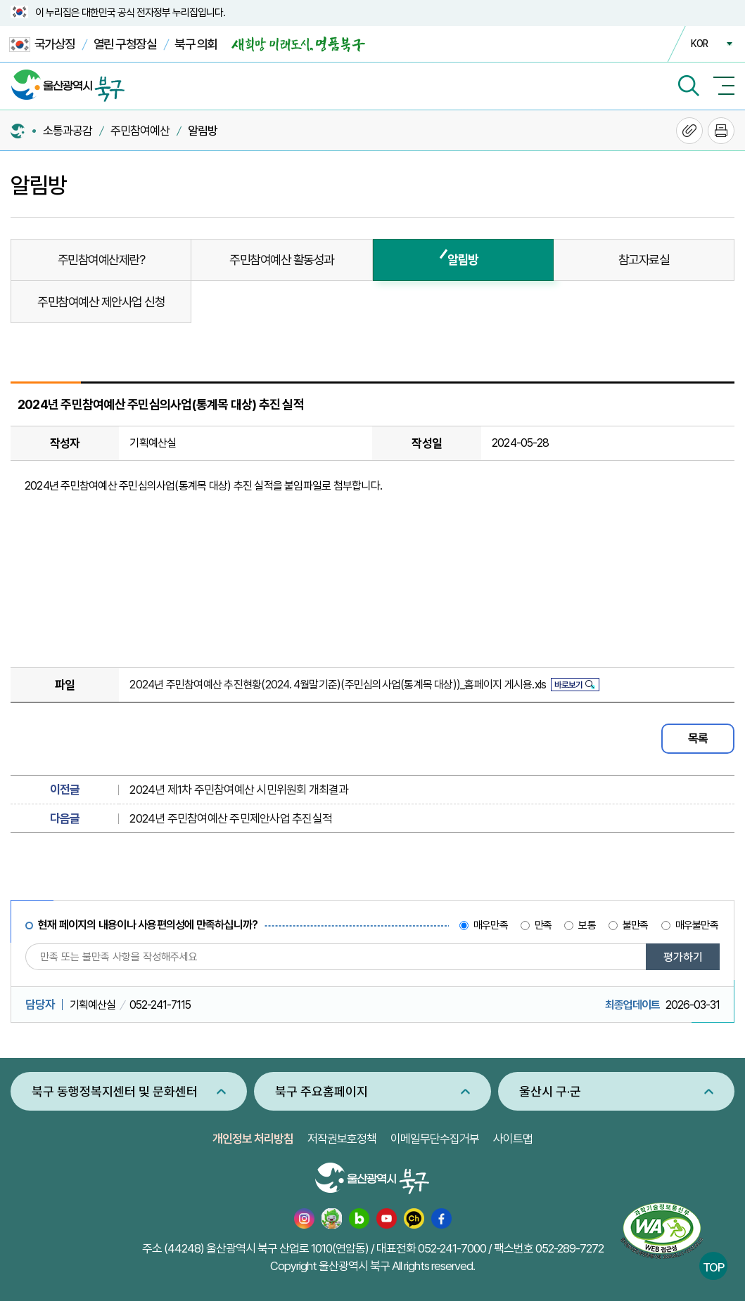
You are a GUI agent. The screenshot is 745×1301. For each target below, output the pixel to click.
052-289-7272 (569, 1248)
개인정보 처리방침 (252, 1139)
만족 (543, 925)
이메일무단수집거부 (434, 1139)
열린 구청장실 (125, 44)
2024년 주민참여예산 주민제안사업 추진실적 (230, 818)
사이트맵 (513, 1139)
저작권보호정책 (341, 1139)
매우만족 (490, 925)
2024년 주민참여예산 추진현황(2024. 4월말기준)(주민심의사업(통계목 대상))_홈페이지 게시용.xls (337, 684)
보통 (586, 925)
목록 (698, 738)
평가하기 (683, 957)
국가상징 (42, 45)
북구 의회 (195, 44)
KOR (699, 43)
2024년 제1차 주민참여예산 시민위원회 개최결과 (238, 790)
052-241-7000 (452, 1248)
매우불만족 (696, 925)
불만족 (636, 925)
